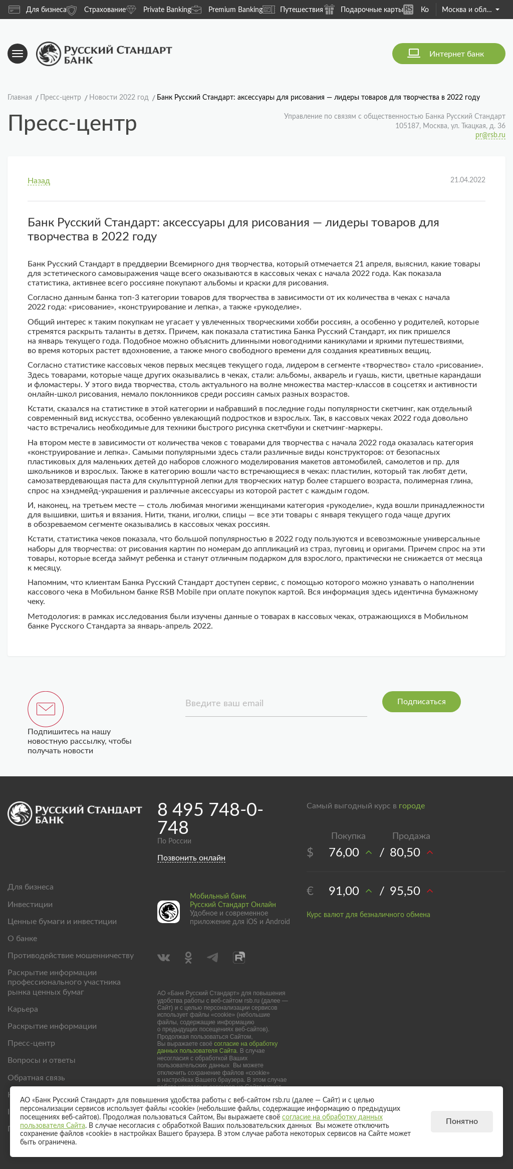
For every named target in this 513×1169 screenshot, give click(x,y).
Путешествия (293, 10)
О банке (22, 939)
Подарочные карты (363, 9)
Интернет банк (456, 54)
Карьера (23, 1009)
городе (412, 806)
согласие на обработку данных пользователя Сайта (217, 1047)
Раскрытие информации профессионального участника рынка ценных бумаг (64, 982)
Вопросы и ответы (42, 1060)
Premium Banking (227, 9)
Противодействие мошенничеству (71, 956)
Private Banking (158, 9)
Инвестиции (30, 905)
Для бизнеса (38, 10)
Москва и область (470, 10)
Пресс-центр (31, 1043)
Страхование (96, 9)
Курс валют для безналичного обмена (368, 915)
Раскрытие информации (52, 1026)
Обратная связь (36, 1078)
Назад (39, 181)
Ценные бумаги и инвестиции (62, 922)
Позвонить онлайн (191, 858)
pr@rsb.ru (490, 135)
